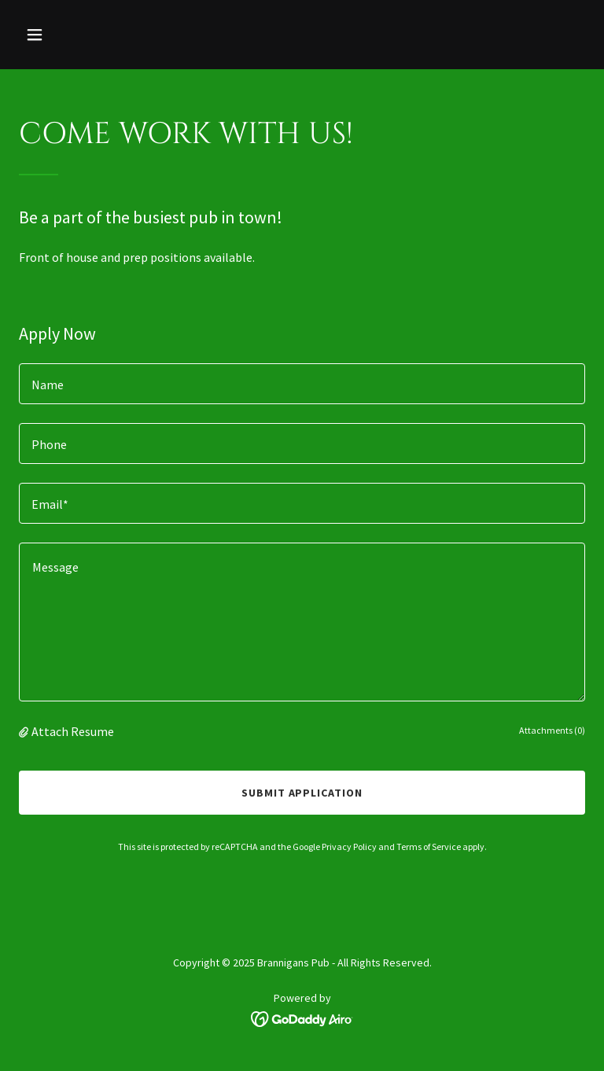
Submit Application (302, 793)
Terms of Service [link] (428, 846)
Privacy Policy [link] (349, 846)
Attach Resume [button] (72, 731)
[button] (61, 34)
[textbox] (302, 383)
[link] (302, 1017)
